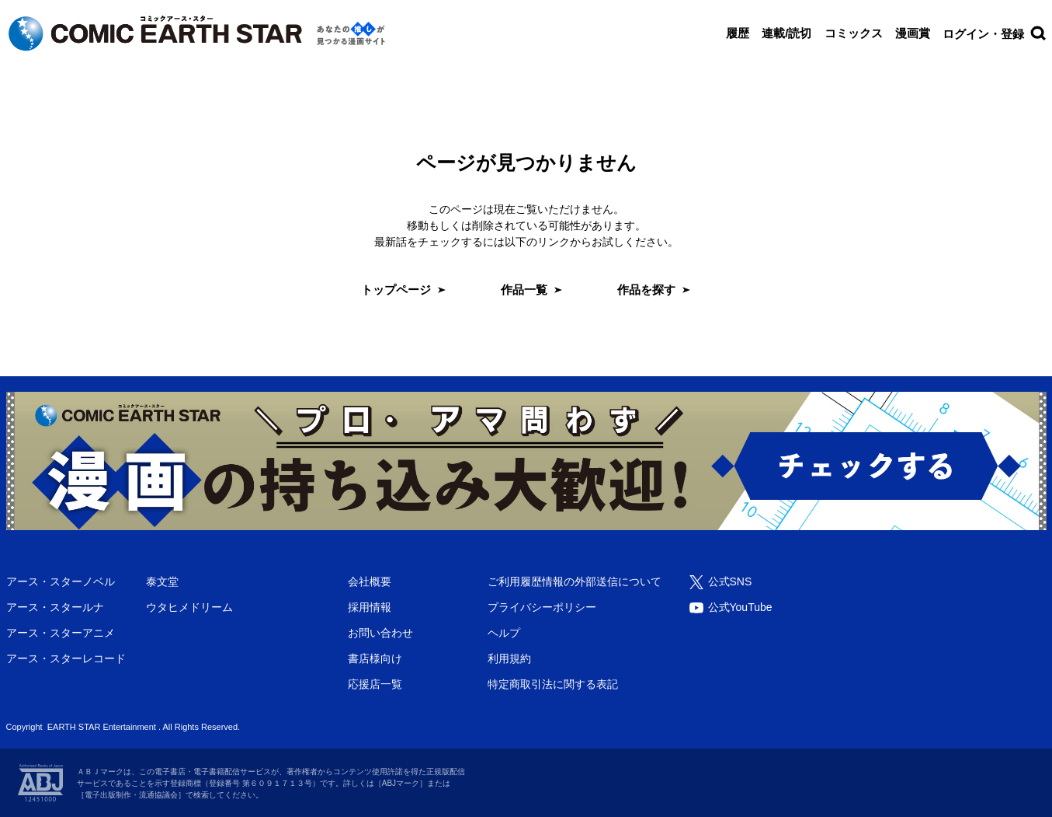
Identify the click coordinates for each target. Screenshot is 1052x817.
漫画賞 (912, 33)
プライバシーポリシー (542, 607)
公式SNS (730, 581)
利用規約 (509, 658)
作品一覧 (524, 289)
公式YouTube (740, 607)
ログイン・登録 (983, 33)
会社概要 (369, 581)
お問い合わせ (380, 633)
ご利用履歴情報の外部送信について (574, 581)
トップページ (396, 289)
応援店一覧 (375, 684)
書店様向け (375, 658)
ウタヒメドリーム (189, 607)
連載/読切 (786, 33)
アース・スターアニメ (60, 633)
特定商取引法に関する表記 (553, 684)
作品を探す (646, 289)
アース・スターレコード (66, 658)
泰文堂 (162, 581)
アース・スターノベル (60, 581)
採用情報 (369, 607)
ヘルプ (504, 633)
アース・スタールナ (55, 607)
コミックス (854, 33)
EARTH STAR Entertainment (101, 726)
